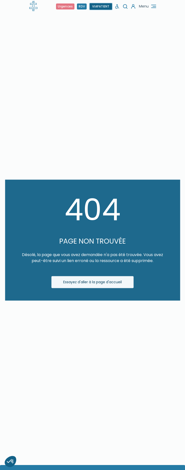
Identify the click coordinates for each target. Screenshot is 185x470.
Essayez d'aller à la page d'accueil (92, 282)
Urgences (65, 6)
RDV (82, 6)
